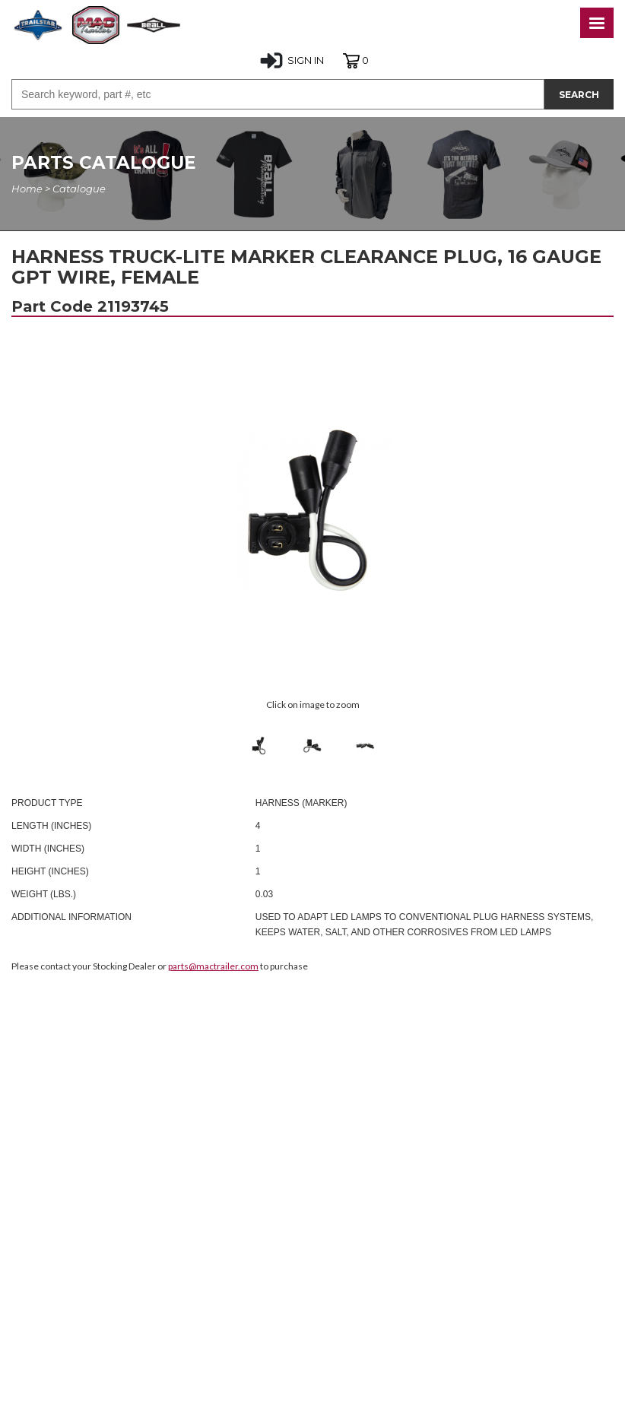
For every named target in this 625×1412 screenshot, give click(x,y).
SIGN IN (292, 60)
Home (27, 188)
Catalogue (79, 188)
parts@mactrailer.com (213, 966)
